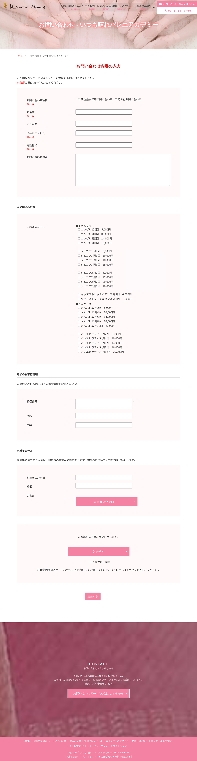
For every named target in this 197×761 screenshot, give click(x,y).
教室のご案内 (143, 7)
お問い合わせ (77, 746)
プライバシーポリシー (98, 746)
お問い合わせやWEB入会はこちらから (98, 693)
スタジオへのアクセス (117, 741)
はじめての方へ (76, 7)
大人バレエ (105, 7)
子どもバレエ (92, 7)
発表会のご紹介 (140, 741)
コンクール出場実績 (161, 741)
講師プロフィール (121, 7)
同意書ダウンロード (106, 502)
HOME (63, 7)
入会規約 (98, 551)
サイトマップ (120, 746)
